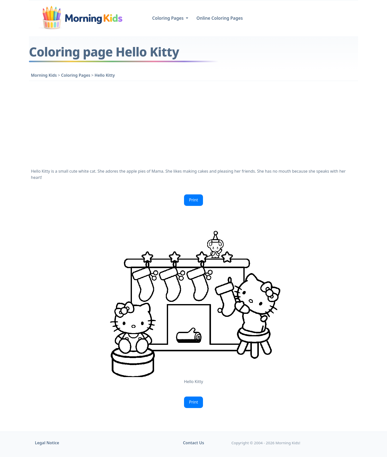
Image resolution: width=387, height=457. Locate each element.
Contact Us (193, 443)
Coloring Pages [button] (168, 18)
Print (193, 200)
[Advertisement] (193, 123)
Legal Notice (47, 443)
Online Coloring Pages (219, 18)
